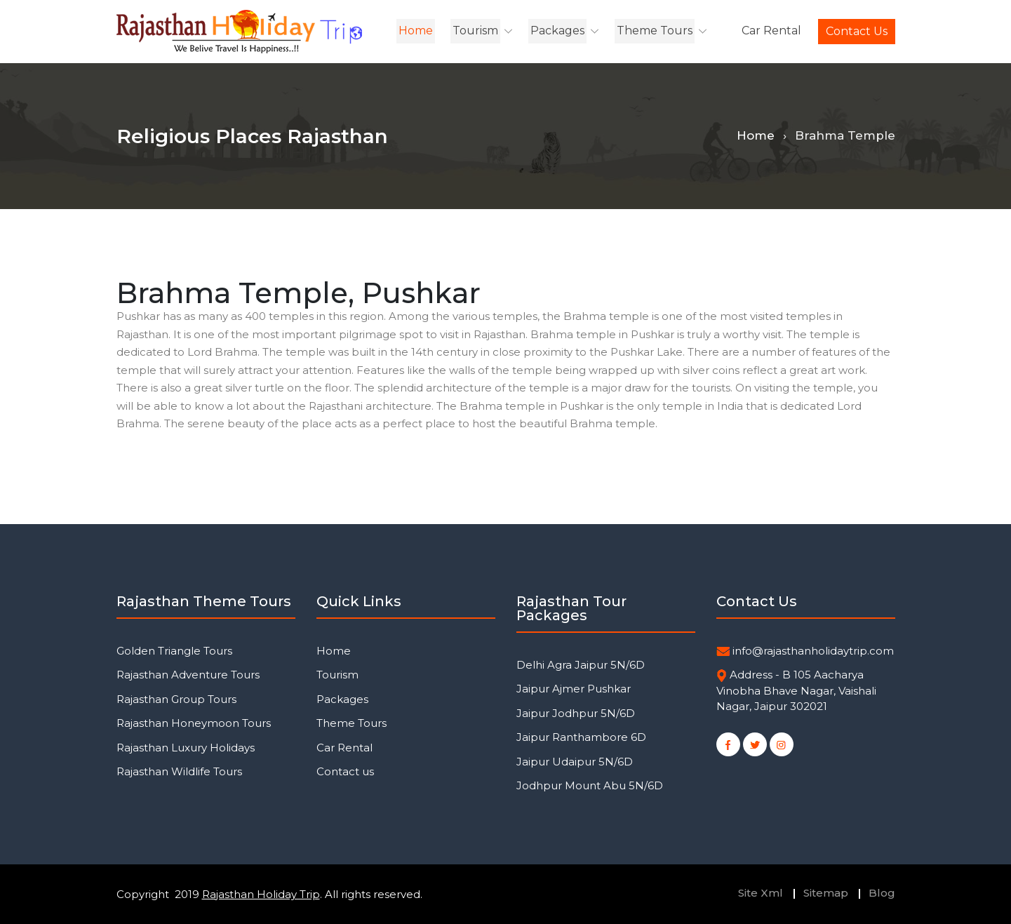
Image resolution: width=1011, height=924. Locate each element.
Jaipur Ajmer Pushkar (573, 688)
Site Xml (760, 892)
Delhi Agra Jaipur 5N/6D (580, 664)
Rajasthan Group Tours (176, 699)
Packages (557, 30)
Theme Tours (654, 30)
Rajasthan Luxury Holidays (185, 747)
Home (416, 30)
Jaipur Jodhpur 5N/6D (575, 713)
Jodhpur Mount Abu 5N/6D (589, 785)
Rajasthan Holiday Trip (261, 894)
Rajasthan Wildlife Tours (179, 771)
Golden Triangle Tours (174, 650)
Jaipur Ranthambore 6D (581, 737)
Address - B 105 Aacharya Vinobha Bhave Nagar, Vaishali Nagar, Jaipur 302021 (796, 690)
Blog (882, 892)
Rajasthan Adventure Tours (188, 674)
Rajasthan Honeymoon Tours (193, 723)
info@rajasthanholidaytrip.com (813, 650)
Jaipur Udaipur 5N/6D (574, 761)
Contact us (857, 31)
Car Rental (771, 30)
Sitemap (825, 892)
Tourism (475, 30)
